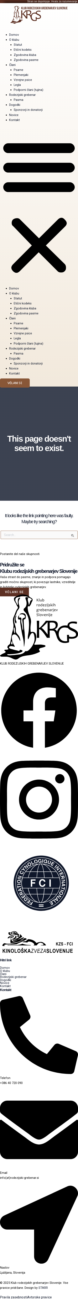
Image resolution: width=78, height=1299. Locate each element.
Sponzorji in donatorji (28, 110)
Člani (12, 65)
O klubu (14, 40)
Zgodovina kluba (25, 55)
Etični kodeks (23, 50)
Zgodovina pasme (26, 60)
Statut (18, 45)
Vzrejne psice (23, 80)
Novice (14, 115)
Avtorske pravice (39, 1297)
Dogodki (14, 105)
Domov (14, 35)
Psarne (18, 70)
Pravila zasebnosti (13, 1297)
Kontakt (14, 120)
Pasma (18, 100)
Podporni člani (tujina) (28, 90)
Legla (17, 85)
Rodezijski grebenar (22, 95)
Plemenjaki (21, 75)
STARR (43, 1288)
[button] (39, 206)
